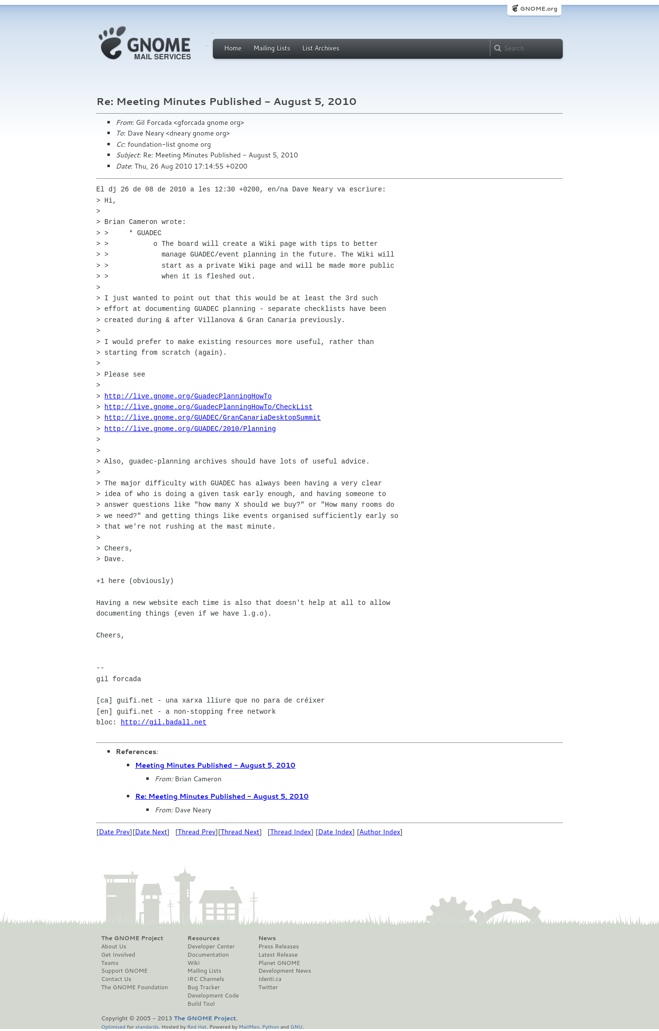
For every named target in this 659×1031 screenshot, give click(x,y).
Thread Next (240, 832)
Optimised (113, 1026)
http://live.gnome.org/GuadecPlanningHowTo (188, 396)
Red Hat (197, 1026)
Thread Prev (197, 832)
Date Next (151, 832)
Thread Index (291, 832)
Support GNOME (124, 971)
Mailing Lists (271, 48)
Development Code (213, 995)
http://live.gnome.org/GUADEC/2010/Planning (190, 428)
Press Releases (278, 946)
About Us (113, 946)
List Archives (320, 48)
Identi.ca (269, 979)
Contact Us (116, 979)
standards (146, 1026)
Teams (110, 963)
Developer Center (211, 946)
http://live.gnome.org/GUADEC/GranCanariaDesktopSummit (212, 417)
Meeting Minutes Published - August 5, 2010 (215, 765)
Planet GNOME (279, 963)
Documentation (208, 955)
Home (233, 48)
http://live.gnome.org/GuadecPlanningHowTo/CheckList (208, 407)
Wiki (194, 963)
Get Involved (118, 955)
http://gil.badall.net (163, 722)
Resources (204, 938)
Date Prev (114, 832)
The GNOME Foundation (134, 987)
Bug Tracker (204, 987)
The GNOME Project (132, 938)
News (267, 938)
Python (270, 1026)
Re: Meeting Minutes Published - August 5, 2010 (222, 796)
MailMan (249, 1026)
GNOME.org (538, 8)
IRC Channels (206, 979)
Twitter (267, 987)
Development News (284, 971)
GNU (297, 1026)
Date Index (335, 832)
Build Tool (201, 1004)
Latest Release (277, 955)
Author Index (379, 832)
